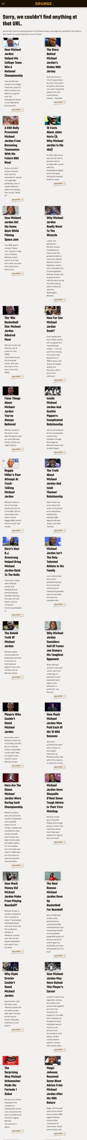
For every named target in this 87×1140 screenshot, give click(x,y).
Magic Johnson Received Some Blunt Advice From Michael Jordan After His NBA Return (64, 914)
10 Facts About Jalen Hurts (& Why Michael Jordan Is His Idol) (62, 137)
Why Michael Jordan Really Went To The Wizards (61, 211)
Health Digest (57, 1122)
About (32, 1107)
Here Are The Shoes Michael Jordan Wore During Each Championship (20, 688)
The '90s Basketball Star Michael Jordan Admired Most (21, 288)
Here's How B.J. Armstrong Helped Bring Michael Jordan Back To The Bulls (21, 488)
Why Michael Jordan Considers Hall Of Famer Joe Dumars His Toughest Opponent (64, 557)
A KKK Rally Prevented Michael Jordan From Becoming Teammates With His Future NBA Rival (20, 142)
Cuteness (39, 1122)
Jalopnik (23, 1122)
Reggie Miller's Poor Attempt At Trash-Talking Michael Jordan (22, 421)
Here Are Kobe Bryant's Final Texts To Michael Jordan (63, 1050)
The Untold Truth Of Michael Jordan (18, 553)
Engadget (14, 1122)
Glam (47, 1122)
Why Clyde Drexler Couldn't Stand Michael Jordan (20, 838)
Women (46, 1125)
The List (38, 1125)
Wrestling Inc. (57, 1125)
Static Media (31, 1112)
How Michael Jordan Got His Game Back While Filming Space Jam (21, 211)
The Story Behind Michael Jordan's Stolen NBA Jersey (64, 68)
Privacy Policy (51, 1107)
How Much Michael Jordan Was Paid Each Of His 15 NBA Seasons (64, 624)
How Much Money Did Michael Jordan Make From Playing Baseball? (21, 767)
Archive (40, 1107)
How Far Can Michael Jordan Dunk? (61, 286)
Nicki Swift (29, 1125)
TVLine (31, 1122)
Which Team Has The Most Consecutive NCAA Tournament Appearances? (21, 983)
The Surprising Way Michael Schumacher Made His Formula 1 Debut (19, 914)
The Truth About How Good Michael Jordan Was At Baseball (61, 981)
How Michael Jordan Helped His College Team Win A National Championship (22, 70)
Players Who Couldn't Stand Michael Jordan (20, 622)
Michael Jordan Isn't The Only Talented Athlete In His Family (64, 485)
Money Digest (69, 1122)
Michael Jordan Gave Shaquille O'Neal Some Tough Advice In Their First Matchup (62, 688)
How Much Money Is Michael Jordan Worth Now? (20, 1050)
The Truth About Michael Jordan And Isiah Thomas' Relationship (63, 421)
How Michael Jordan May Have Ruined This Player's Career (64, 838)
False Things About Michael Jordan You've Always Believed (20, 354)
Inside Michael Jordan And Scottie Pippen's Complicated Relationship (62, 357)
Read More (34, 100)
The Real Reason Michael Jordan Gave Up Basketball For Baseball (64, 767)
